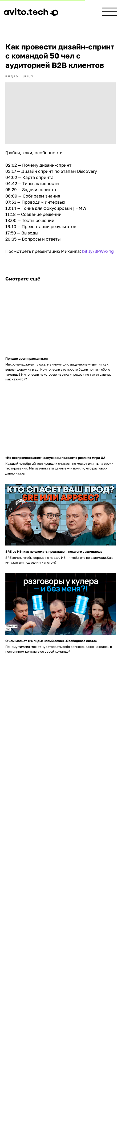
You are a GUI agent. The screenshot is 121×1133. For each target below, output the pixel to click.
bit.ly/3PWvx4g (98, 251)
